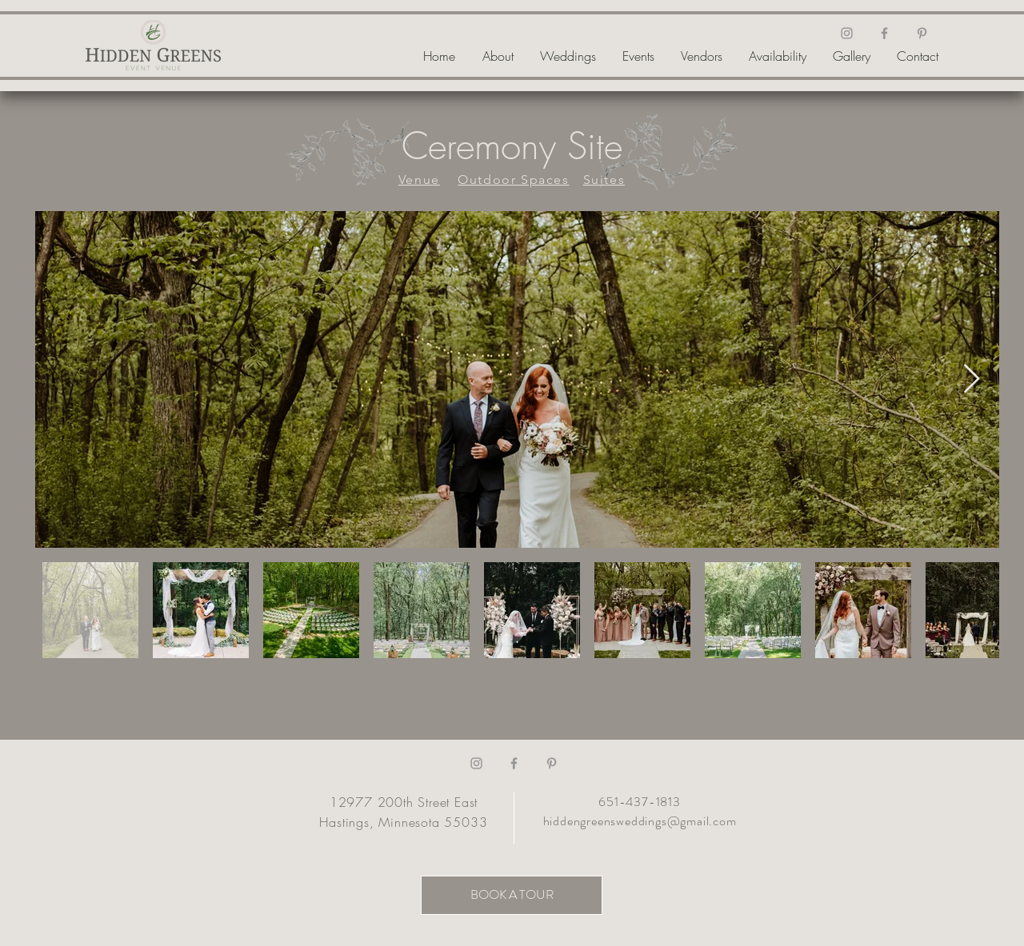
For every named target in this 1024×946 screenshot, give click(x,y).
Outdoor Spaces (513, 179)
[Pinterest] (922, 33)
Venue (419, 179)
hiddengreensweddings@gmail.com (640, 821)
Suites (604, 179)
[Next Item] (971, 379)
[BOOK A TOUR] (511, 895)
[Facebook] (884, 33)
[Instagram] (846, 33)
